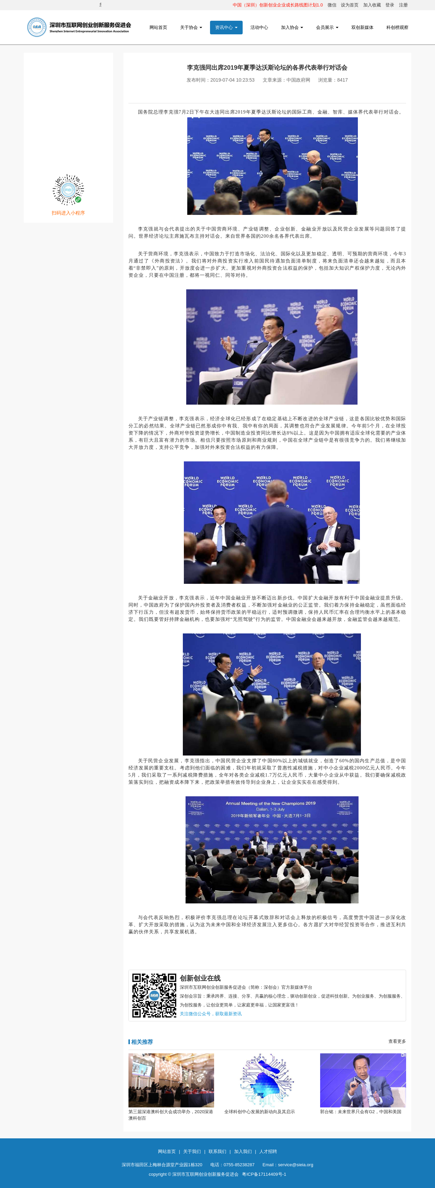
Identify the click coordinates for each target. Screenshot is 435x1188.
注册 (403, 4)
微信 (332, 4)
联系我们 (217, 1151)
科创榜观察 (397, 27)
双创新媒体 (362, 27)
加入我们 (243, 1151)
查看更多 (397, 1041)
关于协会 (191, 27)
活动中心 (259, 27)
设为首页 (350, 4)
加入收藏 (372, 4)
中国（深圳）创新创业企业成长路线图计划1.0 (278, 4)
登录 (389, 4)
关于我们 (192, 1151)
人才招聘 (268, 1151)
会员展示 (327, 27)
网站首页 (158, 27)
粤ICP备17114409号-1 (264, 1174)
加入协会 (292, 27)
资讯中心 (226, 27)
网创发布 (68, 126)
